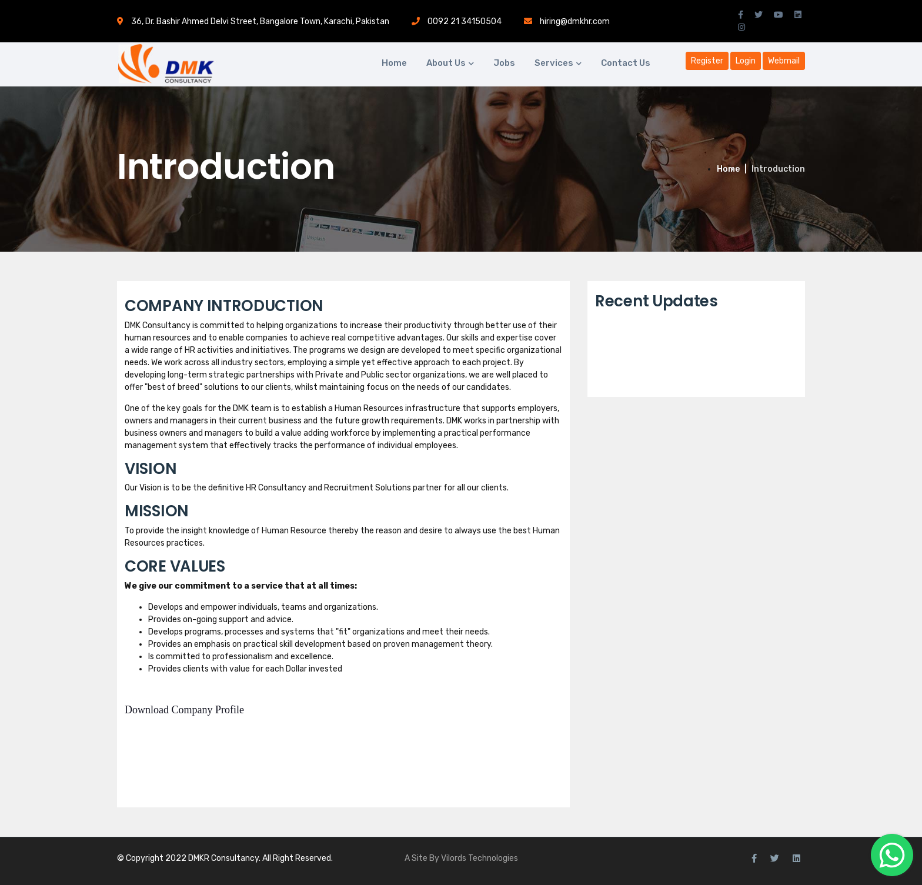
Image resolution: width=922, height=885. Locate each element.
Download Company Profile (184, 710)
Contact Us (625, 63)
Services (554, 63)
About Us (446, 63)
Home (394, 63)
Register (707, 61)
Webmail (784, 61)
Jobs (504, 63)
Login (746, 61)
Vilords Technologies (479, 858)
